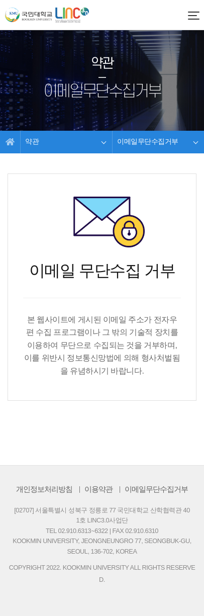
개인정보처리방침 (44, 489)
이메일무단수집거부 (156, 489)
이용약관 (98, 489)
